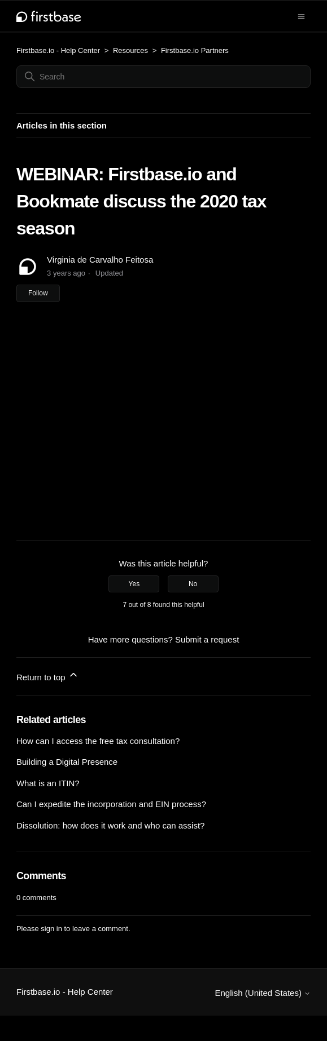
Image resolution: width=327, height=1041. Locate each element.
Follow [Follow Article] (38, 293)
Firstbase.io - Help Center (58, 50)
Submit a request (207, 639)
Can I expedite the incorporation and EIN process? (111, 804)
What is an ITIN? (48, 783)
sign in (51, 928)
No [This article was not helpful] (193, 584)
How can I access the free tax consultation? (98, 741)
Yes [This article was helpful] (134, 584)
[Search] (163, 76)
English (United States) (263, 993)
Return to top (47, 675)
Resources (130, 50)
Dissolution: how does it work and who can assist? (110, 825)
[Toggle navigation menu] (301, 15)
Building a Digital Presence (66, 762)
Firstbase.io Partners (195, 50)
